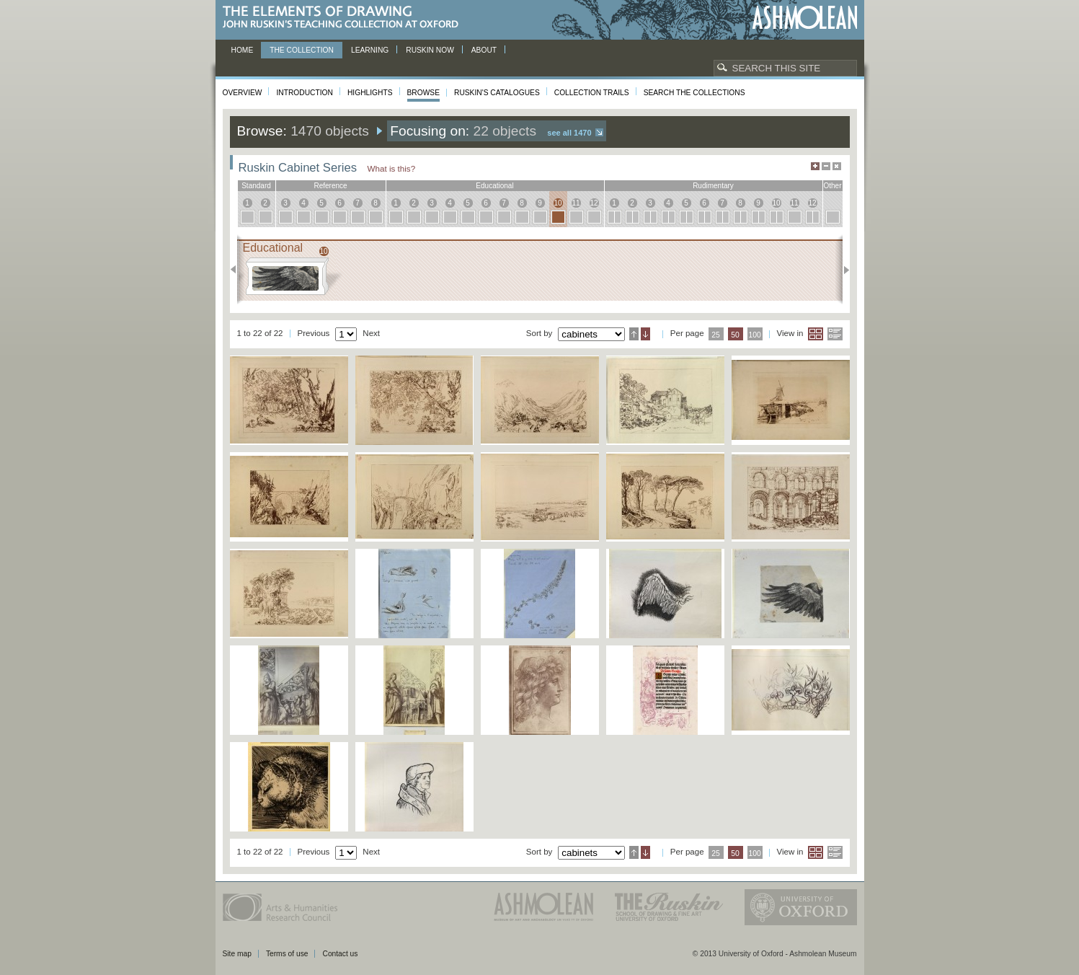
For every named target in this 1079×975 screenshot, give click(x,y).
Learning (369, 50)
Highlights (370, 93)
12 (594, 203)
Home (242, 50)
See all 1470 (569, 132)
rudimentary (713, 186)
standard (256, 186)
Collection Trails (591, 93)
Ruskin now (430, 50)
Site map (237, 954)
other (832, 186)
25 (715, 335)
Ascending (634, 333)
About (484, 50)
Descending (645, 333)
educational (494, 186)
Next (842, 269)
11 (576, 203)
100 (754, 335)
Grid (815, 333)
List (835, 333)
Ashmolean (804, 18)
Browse (423, 93)
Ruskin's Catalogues (497, 93)
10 (557, 203)
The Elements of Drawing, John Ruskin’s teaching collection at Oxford (345, 18)
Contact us (340, 954)
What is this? (392, 168)
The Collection (302, 50)
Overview (242, 93)
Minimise (826, 166)
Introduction (304, 93)
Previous (237, 269)
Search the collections (694, 93)
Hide (836, 166)
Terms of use (287, 954)
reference (330, 186)
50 (735, 335)
